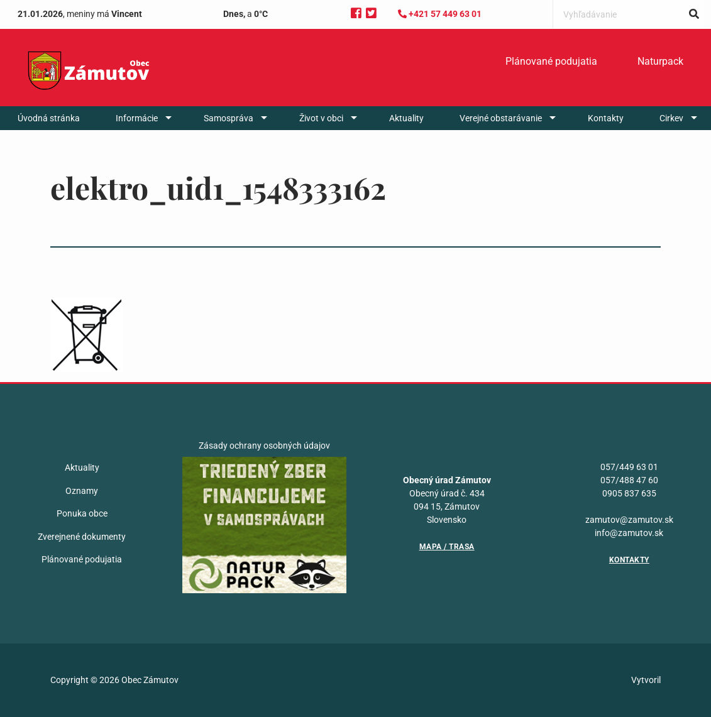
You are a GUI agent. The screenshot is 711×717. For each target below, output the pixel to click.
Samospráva (228, 118)
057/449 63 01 (629, 467)
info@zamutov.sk (629, 533)
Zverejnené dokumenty (82, 537)
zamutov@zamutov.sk (629, 520)
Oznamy (81, 491)
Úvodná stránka (49, 118)
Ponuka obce (82, 513)
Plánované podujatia (551, 61)
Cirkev (671, 118)
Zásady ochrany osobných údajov (264, 446)
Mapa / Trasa (447, 546)
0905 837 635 (629, 493)
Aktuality (406, 118)
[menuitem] (551, 61)
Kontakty (606, 118)
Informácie (137, 118)
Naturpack (660, 61)
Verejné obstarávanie (501, 118)
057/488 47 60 (629, 480)
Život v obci (321, 118)
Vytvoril (646, 680)
